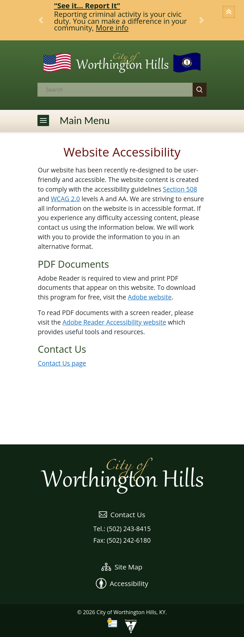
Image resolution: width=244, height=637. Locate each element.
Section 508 (180, 189)
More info (112, 27)
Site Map (121, 566)
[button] (229, 12)
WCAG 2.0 (65, 198)
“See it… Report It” (87, 5)
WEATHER (122, 419)
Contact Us (122, 514)
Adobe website (150, 297)
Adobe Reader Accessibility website (114, 322)
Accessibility (122, 583)
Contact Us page (62, 363)
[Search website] (109, 90)
